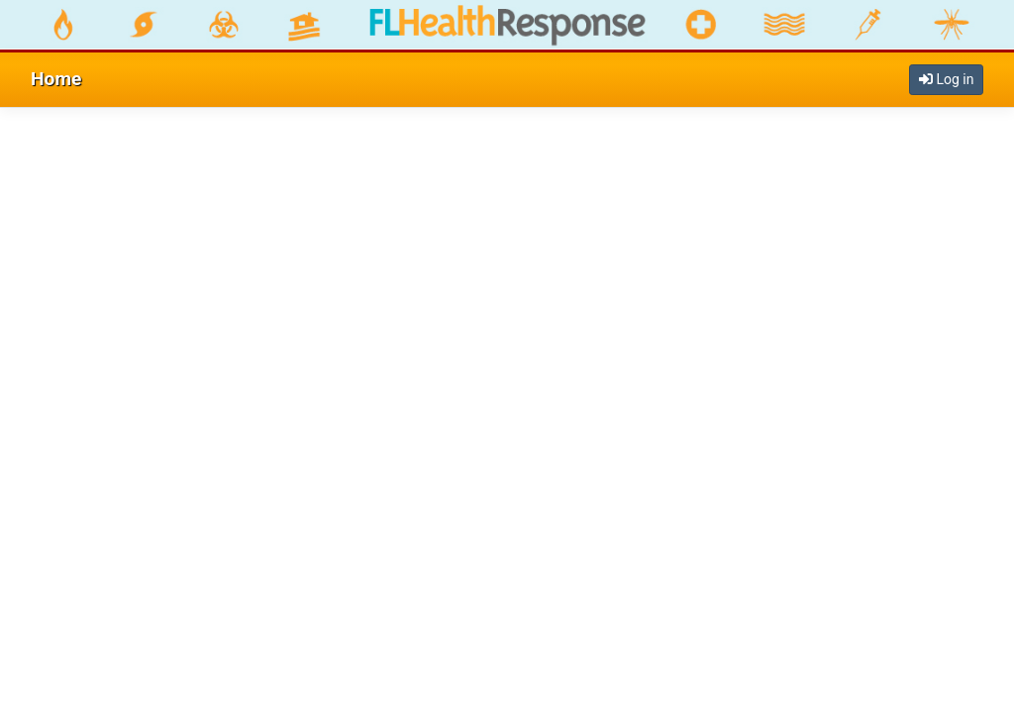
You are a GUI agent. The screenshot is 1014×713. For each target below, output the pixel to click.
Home (56, 78)
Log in (946, 79)
